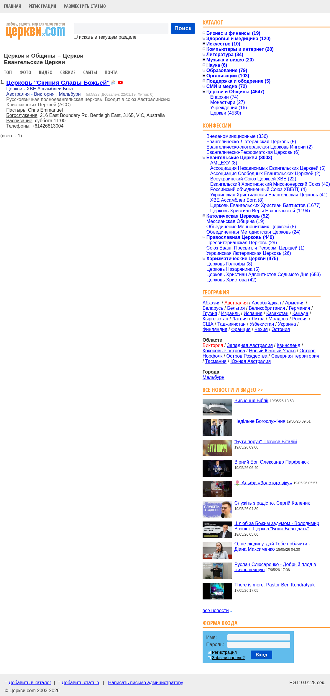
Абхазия (212, 302)
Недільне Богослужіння (259, 420)
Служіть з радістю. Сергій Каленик (272, 503)
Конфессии (217, 125)
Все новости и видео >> (233, 390)
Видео (45, 72)
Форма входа (220, 623)
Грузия (210, 313)
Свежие (67, 72)
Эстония (281, 329)
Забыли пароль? (228, 657)
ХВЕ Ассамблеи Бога (50, 88)
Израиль (230, 313)
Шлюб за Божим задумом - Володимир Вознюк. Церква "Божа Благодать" (276, 526)
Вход (261, 654)
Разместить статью (85, 6)
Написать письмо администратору (145, 682)
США (208, 324)
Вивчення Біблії (251, 400)
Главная (12, 6)
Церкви (14, 88)
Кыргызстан (215, 318)
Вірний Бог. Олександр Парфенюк (271, 461)
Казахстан (277, 313)
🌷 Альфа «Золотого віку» (263, 482)
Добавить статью (80, 682)
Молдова (278, 318)
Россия (300, 318)
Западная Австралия (250, 345)
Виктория (44, 94)
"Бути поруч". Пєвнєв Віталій (265, 441)
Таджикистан (231, 324)
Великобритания (267, 308)
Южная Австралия (250, 361)
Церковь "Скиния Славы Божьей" (57, 82)
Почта (111, 72)
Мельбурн (70, 94)
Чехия (261, 329)
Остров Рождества (246, 355)
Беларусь (213, 308)
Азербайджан (266, 302)
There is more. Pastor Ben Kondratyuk (274, 584)
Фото (25, 72)
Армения (295, 302)
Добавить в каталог (30, 682)
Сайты (90, 72)
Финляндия (215, 329)
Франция (241, 329)
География (216, 292)
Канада (300, 313)
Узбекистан (261, 324)
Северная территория (295, 355)
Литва (258, 318)
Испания (253, 313)
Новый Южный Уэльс (272, 350)
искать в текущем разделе (105, 37)
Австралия (17, 94)
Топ (8, 72)
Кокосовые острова (224, 350)
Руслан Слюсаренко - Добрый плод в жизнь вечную (275, 567)
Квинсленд (288, 345)
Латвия (239, 318)
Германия (299, 308)
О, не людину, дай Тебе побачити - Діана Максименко (272, 546)
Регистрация (42, 6)
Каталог (213, 22)
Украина (287, 324)
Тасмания (215, 361)
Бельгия (236, 308)
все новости (216, 610)
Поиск (183, 28)
